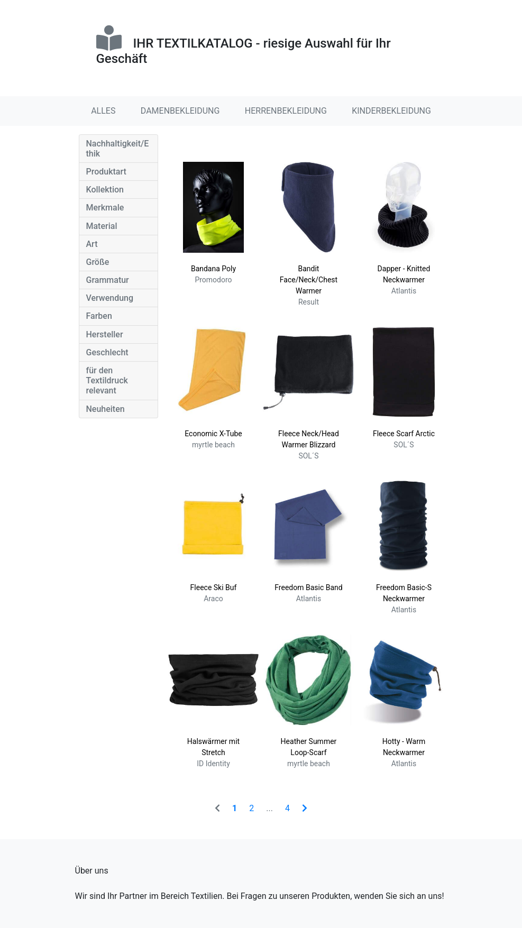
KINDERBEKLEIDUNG (391, 111)
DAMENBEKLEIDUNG (180, 111)
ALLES (103, 111)
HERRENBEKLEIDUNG (286, 111)
